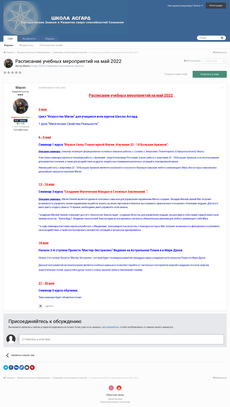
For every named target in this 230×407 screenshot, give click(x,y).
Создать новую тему (176, 74)
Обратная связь (115, 395)
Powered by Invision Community (115, 402)
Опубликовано (51, 87)
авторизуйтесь (110, 327)
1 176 (20, 123)
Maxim (26, 66)
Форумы (8, 45)
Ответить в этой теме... (37, 339)
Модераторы (26, 45)
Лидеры (49, 38)
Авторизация (194, 60)
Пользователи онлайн (51, 45)
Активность (29, 38)
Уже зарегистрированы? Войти (185, 5)
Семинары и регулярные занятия (65, 66)
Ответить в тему (210, 74)
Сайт (10, 38)
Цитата (48, 306)
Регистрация (215, 5)
